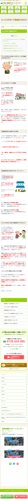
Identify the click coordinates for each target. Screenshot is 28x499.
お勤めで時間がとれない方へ (11, 320)
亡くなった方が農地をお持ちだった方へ (14, 313)
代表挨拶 (2, 381)
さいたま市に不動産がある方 (11, 307)
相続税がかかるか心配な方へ (11, 323)
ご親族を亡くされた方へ (10, 317)
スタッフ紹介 (3, 384)
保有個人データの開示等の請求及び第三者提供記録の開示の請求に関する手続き (13, 418)
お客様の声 (3, 394)
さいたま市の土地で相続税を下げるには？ (13, 51)
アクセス (2, 397)
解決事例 (2, 391)
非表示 (15, 35)
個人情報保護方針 (4, 407)
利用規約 (2, 421)
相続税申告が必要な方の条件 (10, 46)
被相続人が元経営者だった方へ (11, 303)
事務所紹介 (3, 377)
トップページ (3, 374)
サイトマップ (3, 404)
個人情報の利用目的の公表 (6, 410)
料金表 (2, 387)
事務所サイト (14, 442)
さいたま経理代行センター (14, 454)
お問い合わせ (3, 400)
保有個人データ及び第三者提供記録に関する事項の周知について (12, 414)
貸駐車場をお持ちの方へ (10, 310)
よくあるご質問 (14, 349)
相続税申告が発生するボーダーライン (12, 48)
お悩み (3, 300)
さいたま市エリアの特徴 (9, 43)
